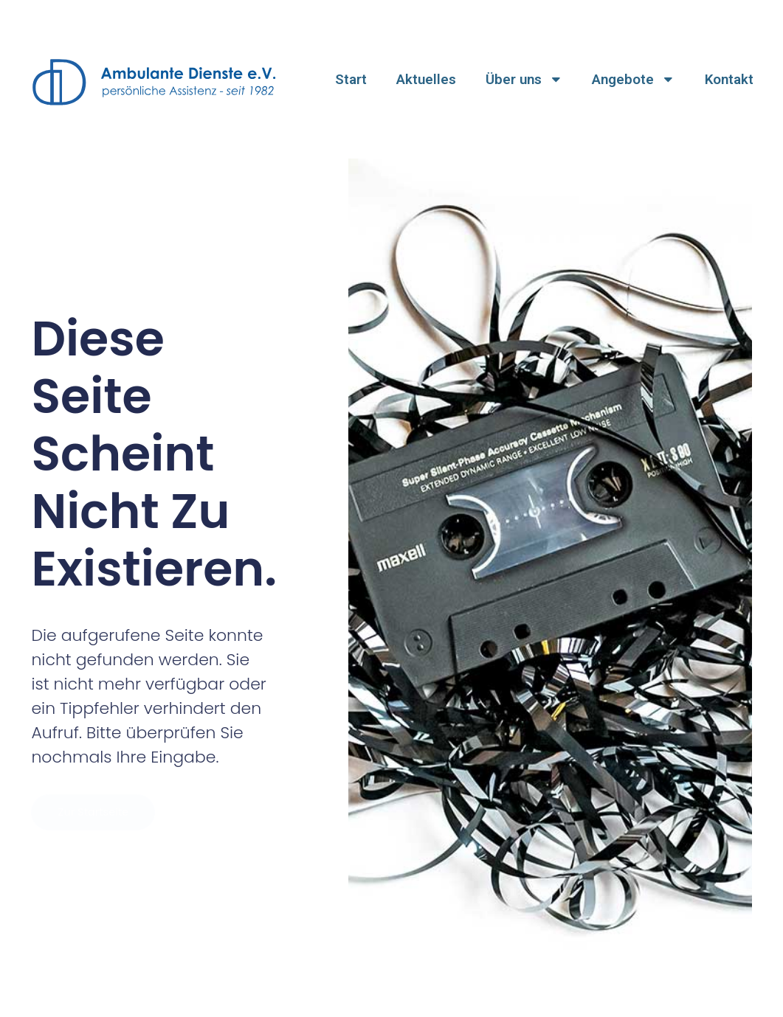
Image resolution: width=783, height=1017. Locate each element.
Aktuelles (426, 80)
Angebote (633, 79)
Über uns (524, 79)
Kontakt (729, 80)
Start (351, 80)
